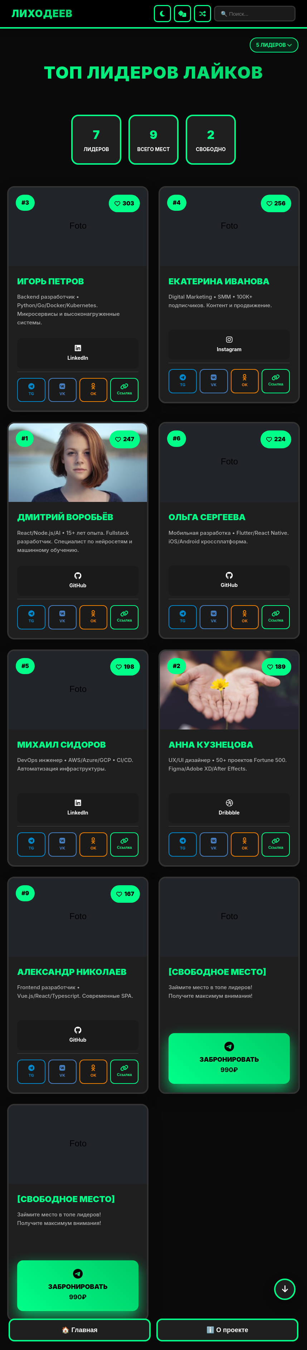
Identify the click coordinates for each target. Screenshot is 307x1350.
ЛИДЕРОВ (274, 45)
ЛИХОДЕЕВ (42, 14)
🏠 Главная (79, 1330)
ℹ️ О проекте (227, 1330)
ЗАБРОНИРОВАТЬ (229, 1058)
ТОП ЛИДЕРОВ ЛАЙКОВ (153, 72)
